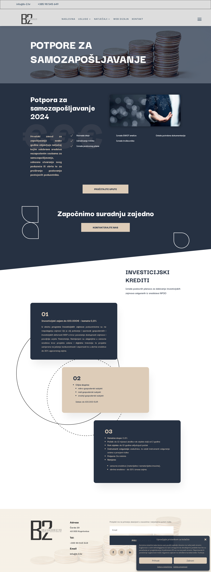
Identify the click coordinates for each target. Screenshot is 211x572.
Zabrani (190, 560)
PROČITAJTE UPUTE (105, 189)
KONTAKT (137, 19)
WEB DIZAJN (121, 19)
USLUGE (83, 19)
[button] (205, 539)
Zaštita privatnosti (180, 567)
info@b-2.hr (23, 4)
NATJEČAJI (101, 19)
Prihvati (155, 560)
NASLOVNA (68, 19)
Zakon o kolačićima (164, 567)
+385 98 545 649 (48, 4)
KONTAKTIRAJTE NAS (105, 227)
